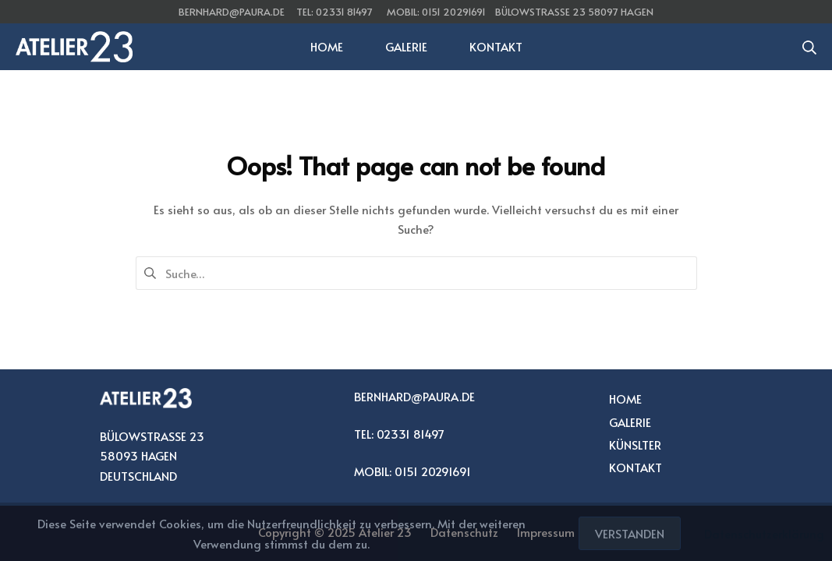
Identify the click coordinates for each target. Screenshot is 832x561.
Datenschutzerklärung (764, 533)
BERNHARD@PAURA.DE (414, 396)
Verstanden (629, 533)
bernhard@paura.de (232, 12)
